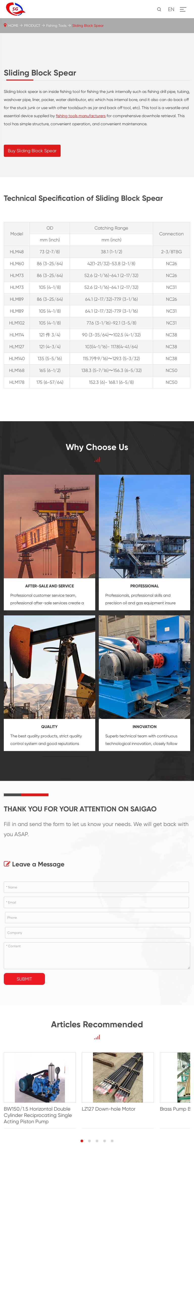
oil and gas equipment (143, 728)
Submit (24, 1104)
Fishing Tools (56, 25)
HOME (13, 25)
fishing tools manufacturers (81, 241)
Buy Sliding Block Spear (32, 276)
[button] (82, 1278)
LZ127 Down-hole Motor (127, 1247)
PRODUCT (32, 25)
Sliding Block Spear (88, 25)
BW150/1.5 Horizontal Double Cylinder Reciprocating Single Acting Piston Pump (47, 1253)
